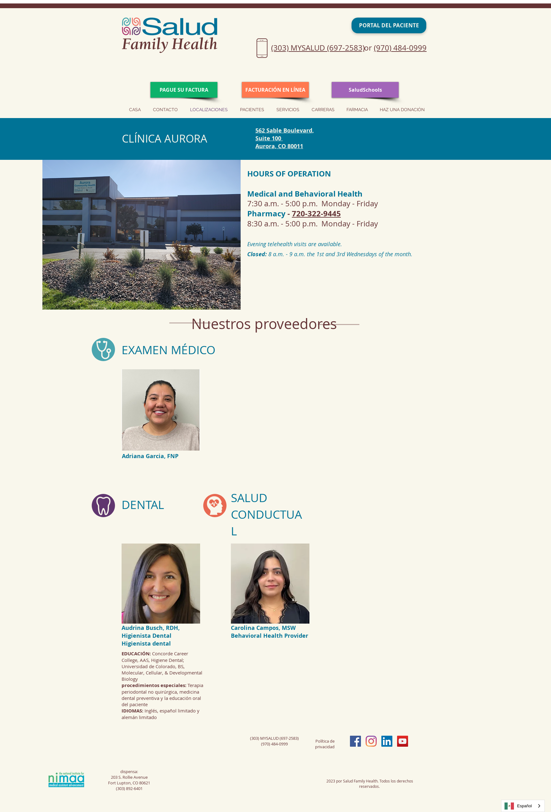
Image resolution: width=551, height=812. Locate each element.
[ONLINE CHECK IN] (275, 90)
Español (518, 806)
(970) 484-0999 (400, 48)
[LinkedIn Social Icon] (386, 741)
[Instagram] (371, 741)
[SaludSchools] (365, 90)
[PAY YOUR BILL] (183, 90)
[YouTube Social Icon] (402, 741)
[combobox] (523, 806)
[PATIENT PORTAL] (389, 25)
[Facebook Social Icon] (355, 741)
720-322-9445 (316, 213)
